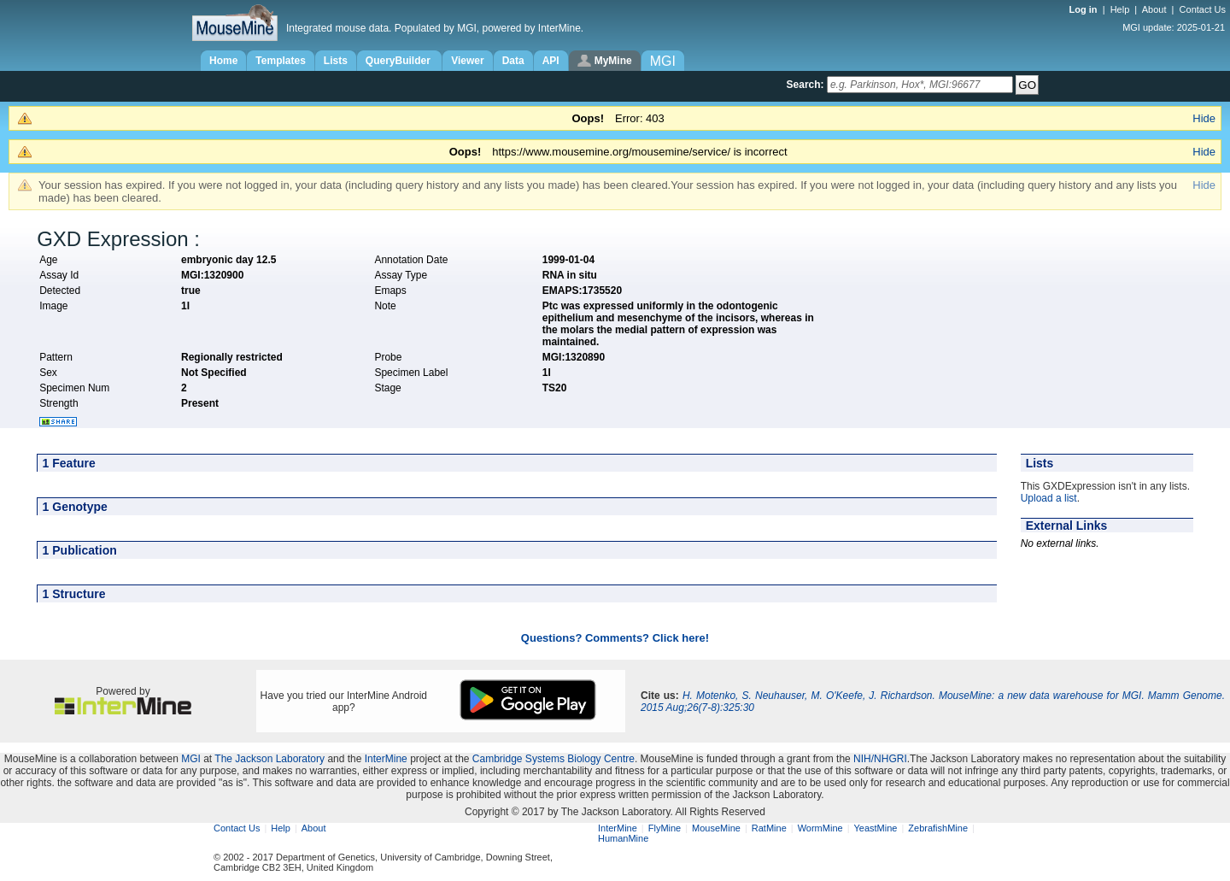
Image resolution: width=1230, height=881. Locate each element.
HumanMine (623, 838)
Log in (1084, 9)
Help (1120, 9)
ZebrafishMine (938, 828)
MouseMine (716, 828)
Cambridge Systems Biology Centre (553, 759)
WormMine (820, 828)
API (550, 61)
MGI (191, 759)
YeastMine (875, 828)
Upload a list (1049, 498)
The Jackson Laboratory (269, 759)
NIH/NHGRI (880, 759)
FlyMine (665, 828)
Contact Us (1203, 9)
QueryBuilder (399, 61)
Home (223, 61)
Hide (1203, 118)
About (1154, 9)
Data (513, 61)
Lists (336, 61)
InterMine (386, 759)
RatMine (769, 828)
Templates (280, 61)
